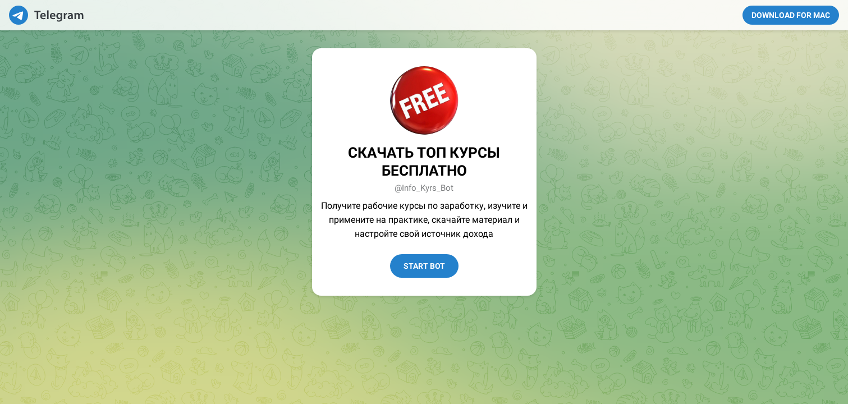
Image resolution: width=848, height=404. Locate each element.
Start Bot (424, 265)
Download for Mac (790, 15)
